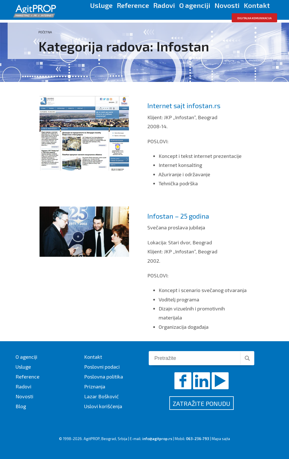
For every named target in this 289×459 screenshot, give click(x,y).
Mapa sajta (221, 438)
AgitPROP (92, 438)
